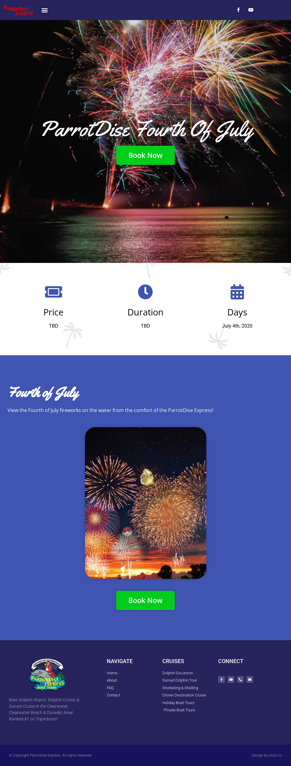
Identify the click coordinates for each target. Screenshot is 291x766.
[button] (45, 10)
